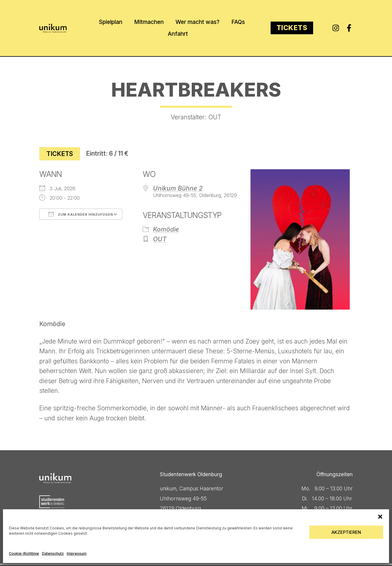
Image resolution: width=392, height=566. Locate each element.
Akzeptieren (346, 532)
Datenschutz (53, 553)
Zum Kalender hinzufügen (80, 214)
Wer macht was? (197, 22)
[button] (380, 517)
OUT (160, 239)
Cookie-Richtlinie (24, 553)
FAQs (238, 22)
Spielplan (110, 22)
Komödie (166, 229)
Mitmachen (149, 22)
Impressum (77, 553)
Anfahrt (178, 33)
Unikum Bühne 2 (178, 188)
